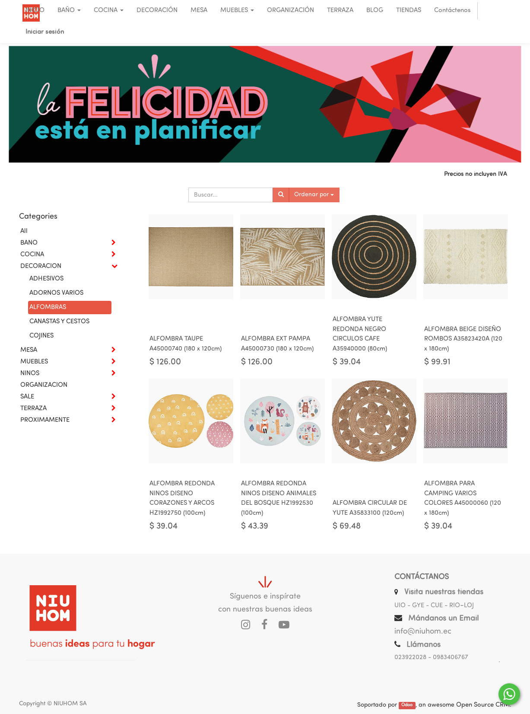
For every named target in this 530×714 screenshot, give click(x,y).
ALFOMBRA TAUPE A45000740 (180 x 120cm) (185, 344)
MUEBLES (34, 362)
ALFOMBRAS (47, 307)
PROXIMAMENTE (45, 420)
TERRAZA (33, 408)
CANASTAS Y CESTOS (59, 322)
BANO (29, 243)
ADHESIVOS (46, 279)
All (24, 231)
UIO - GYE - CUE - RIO (427, 605)
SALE (27, 397)
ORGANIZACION (43, 385)
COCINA (32, 255)
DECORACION (40, 266)
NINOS (29, 373)
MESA (28, 350)
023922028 (410, 657)
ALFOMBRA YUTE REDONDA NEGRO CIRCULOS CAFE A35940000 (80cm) (360, 334)
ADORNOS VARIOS (56, 293)
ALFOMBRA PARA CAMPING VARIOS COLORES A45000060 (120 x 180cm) (462, 498)
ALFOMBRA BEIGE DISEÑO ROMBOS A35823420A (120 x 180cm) (463, 339)
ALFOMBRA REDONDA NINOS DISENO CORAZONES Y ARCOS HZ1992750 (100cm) (182, 498)
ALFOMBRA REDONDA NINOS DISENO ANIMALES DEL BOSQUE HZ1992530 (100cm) (278, 498)
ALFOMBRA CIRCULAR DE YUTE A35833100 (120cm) (370, 508)
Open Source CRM (483, 705)
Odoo (407, 705)
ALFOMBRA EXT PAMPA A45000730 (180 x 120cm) (277, 344)
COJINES (41, 336)
